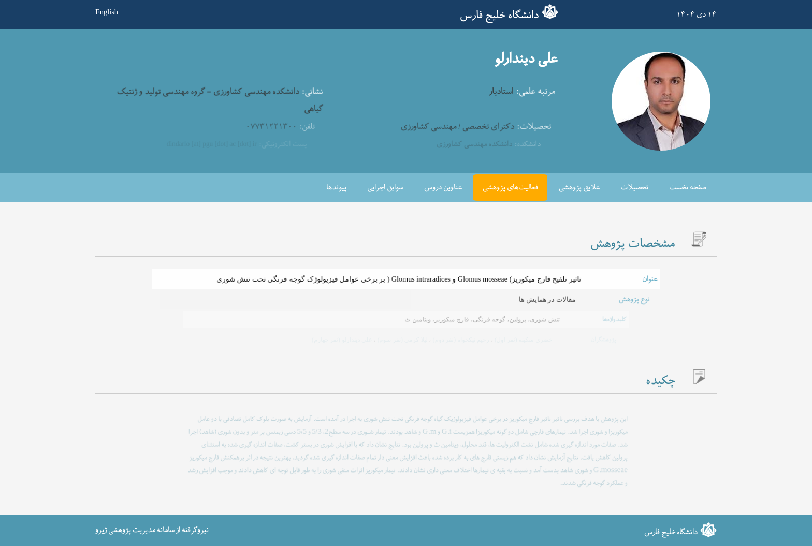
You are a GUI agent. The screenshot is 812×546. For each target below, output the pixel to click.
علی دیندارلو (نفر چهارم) (342, 339)
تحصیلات (634, 187)
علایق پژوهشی (579, 187)
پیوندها (336, 187)
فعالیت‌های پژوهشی (510, 187)
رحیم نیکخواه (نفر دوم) (459, 339)
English (106, 12)
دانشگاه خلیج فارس (499, 15)
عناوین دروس (443, 187)
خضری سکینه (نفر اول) (521, 339)
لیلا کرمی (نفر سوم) (401, 339)
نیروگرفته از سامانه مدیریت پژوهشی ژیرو (152, 530)
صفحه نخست (687, 187)
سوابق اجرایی (385, 187)
